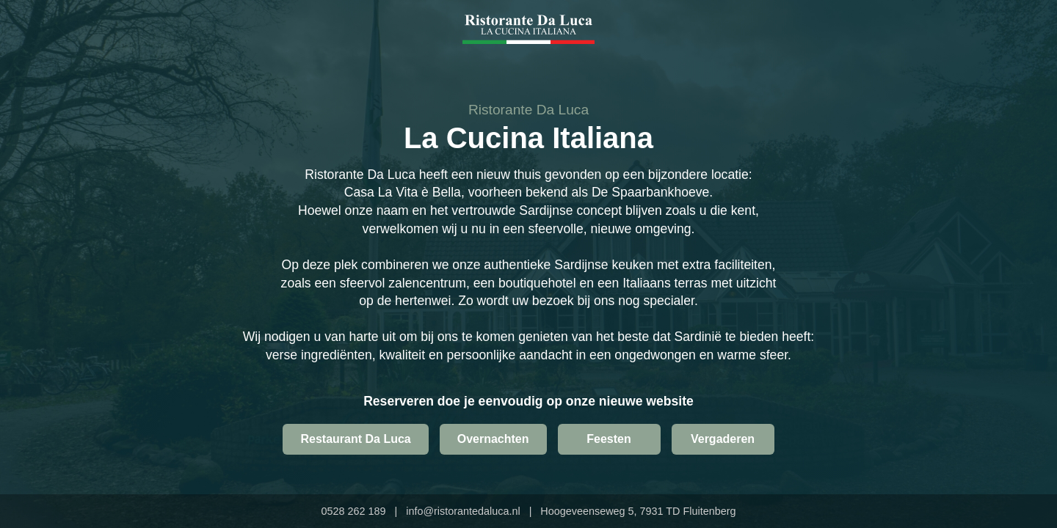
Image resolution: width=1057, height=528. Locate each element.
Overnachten (493, 439)
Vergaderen (723, 439)
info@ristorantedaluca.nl (463, 511)
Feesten (608, 439)
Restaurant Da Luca (355, 439)
